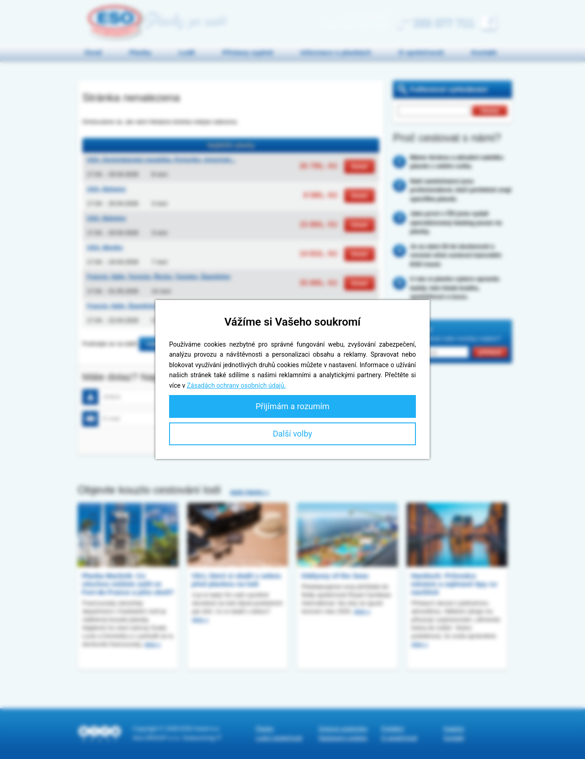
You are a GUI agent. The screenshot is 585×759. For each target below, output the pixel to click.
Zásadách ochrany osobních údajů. (236, 385)
